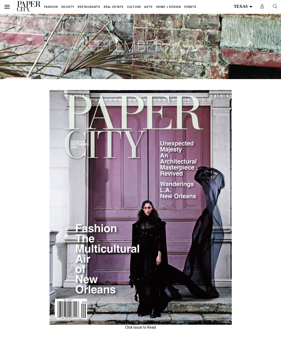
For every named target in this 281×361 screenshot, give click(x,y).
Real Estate (114, 7)
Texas (243, 6)
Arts (148, 7)
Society (68, 7)
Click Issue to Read (140, 327)
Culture (134, 7)
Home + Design (168, 7)
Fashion (51, 7)
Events (190, 7)
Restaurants (89, 7)
